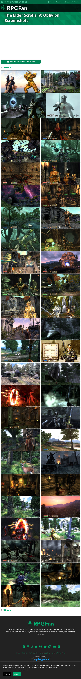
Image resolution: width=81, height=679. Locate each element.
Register (76, 2)
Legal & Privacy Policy (58, 653)
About (52, 2)
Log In (68, 2)
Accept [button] (16, 674)
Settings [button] (7, 674)
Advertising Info (45, 653)
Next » (7, 67)
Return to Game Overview (21, 61)
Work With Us (33, 653)
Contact (60, 2)
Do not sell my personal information (16, 670)
